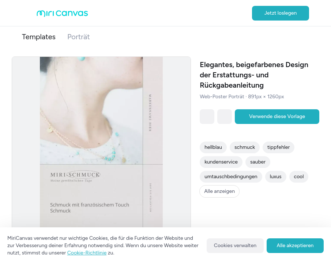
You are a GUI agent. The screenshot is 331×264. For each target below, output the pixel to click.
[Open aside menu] (29, 13)
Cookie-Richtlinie (87, 253)
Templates (39, 36)
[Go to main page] (62, 15)
